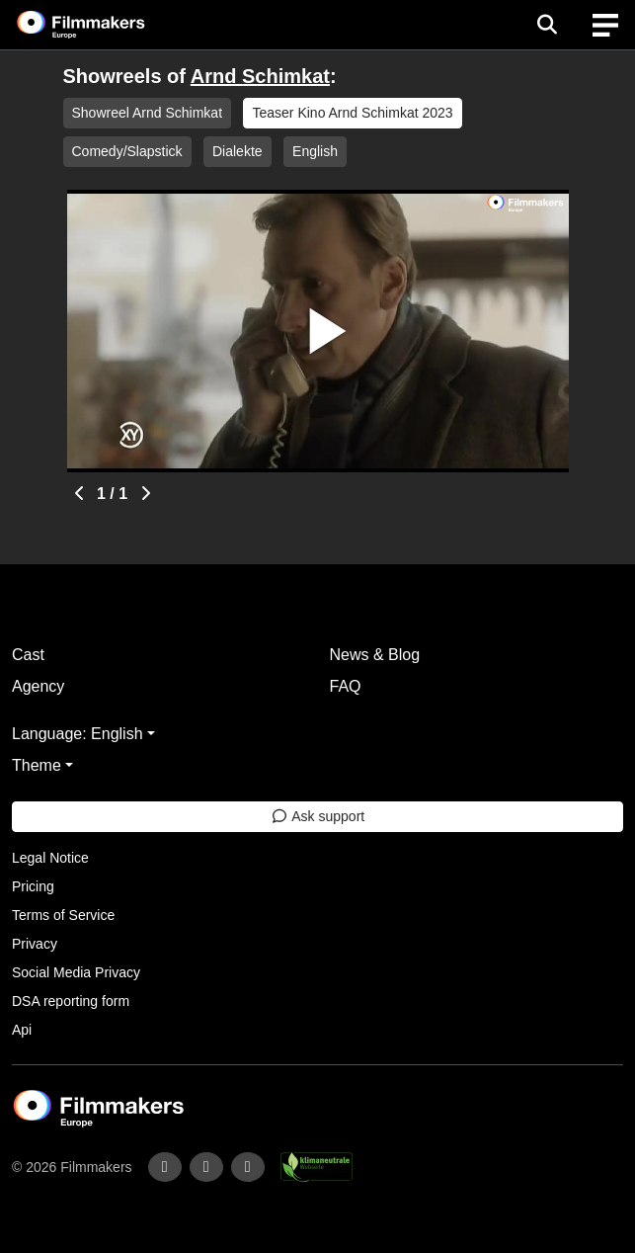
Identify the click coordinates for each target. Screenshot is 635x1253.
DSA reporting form (70, 1001)
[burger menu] (605, 25)
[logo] (105, 24)
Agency (38, 686)
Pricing (33, 886)
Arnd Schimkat (260, 76)
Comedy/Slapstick (127, 151)
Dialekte (237, 151)
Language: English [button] (77, 733)
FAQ (345, 686)
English (315, 151)
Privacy (34, 944)
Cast (28, 654)
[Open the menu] (546, 24)
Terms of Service (63, 915)
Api (22, 1030)
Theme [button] (36, 765)
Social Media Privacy (76, 972)
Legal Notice (50, 858)
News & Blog (375, 654)
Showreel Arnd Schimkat (147, 113)
